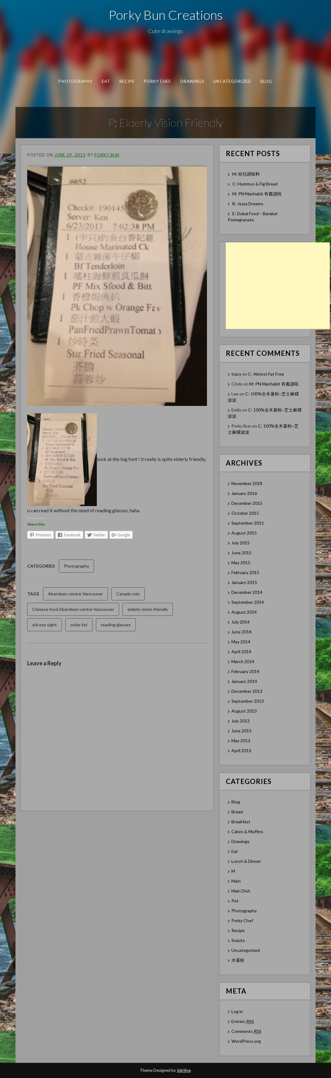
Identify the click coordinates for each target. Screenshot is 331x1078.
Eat (106, 81)
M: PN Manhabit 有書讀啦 (257, 193)
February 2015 (245, 572)
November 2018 (246, 483)
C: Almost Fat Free (266, 374)
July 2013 (240, 720)
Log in (237, 1011)
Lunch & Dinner (246, 861)
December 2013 (246, 691)
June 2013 (241, 730)
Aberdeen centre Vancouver (75, 593)
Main (236, 881)
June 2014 (241, 631)
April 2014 (241, 651)
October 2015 (245, 513)
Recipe (127, 81)
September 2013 (247, 701)
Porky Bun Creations (166, 15)
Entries (242, 1021)
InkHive (184, 1070)
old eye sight (44, 624)
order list (79, 624)
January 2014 (244, 681)
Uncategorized (232, 81)
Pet (235, 900)
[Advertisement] (278, 285)
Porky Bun (106, 154)
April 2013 (241, 750)
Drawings (192, 81)
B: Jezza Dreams (248, 203)
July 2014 (240, 621)
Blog (266, 81)
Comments (246, 1031)
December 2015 (246, 503)
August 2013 (244, 711)
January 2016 (244, 493)
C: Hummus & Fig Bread (255, 183)
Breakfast (240, 821)
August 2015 (244, 532)
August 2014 (244, 612)
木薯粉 (237, 960)
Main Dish (240, 890)
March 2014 (242, 661)
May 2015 (240, 562)
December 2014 (246, 592)
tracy (236, 374)
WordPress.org (246, 1041)
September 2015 (247, 523)
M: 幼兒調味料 (246, 174)
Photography (75, 81)
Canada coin (128, 593)
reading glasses (116, 624)
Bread (237, 811)
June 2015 (241, 552)
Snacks (238, 940)
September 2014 (247, 602)
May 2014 (240, 641)
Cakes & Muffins (247, 831)
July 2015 (240, 542)
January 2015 (244, 582)
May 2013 (240, 740)
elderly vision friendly (147, 609)
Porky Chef (157, 81)
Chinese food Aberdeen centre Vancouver (73, 609)
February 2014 (245, 671)
